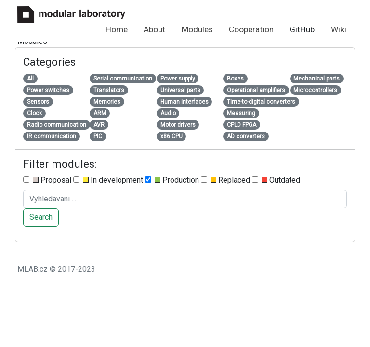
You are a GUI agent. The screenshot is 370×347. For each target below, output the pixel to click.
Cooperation (251, 29)
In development (108, 180)
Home (117, 29)
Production (172, 180)
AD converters (246, 136)
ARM (99, 113)
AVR (99, 124)
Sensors (38, 101)
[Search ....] (185, 199)
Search (41, 217)
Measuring (241, 113)
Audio (168, 113)
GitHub (302, 29)
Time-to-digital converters (261, 101)
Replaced (225, 180)
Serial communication (122, 78)
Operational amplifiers (256, 90)
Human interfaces (184, 101)
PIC (97, 136)
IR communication (51, 136)
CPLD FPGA (241, 124)
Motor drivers (178, 124)
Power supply (177, 78)
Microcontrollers (315, 90)
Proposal (47, 180)
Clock (34, 113)
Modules (197, 29)
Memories (106, 101)
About (154, 29)
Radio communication (56, 124)
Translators (108, 90)
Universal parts (180, 90)
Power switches (48, 90)
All (30, 78)
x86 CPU (171, 136)
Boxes (235, 78)
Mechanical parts (316, 78)
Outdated (276, 180)
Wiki (338, 29)
